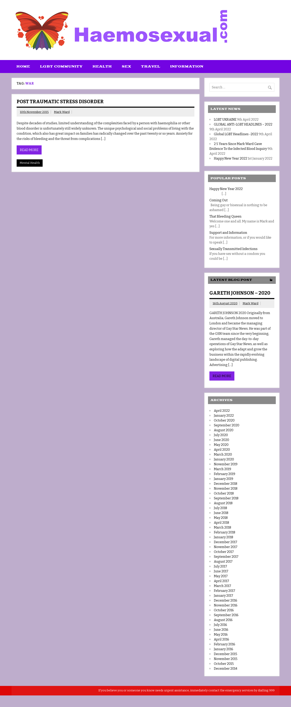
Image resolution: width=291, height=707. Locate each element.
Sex (126, 66)
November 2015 (225, 659)
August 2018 (223, 503)
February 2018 (224, 532)
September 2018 (226, 498)
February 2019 (224, 474)
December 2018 (225, 484)
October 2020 (224, 420)
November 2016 (225, 605)
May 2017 (221, 576)
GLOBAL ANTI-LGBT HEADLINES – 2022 (243, 124)
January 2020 (224, 459)
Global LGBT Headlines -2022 (236, 134)
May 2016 (221, 634)
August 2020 (223, 430)
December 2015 (225, 654)
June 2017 (221, 571)
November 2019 (225, 464)
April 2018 (221, 523)
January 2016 (223, 649)
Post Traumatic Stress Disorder (60, 101)
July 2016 (220, 625)
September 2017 (226, 557)
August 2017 (223, 561)
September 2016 (226, 615)
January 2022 (224, 415)
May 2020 (221, 445)
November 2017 (225, 547)
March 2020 (223, 454)
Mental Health (30, 163)
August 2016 (223, 620)
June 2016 (221, 630)
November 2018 (225, 488)
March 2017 (222, 586)
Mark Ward (62, 112)
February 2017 (224, 591)
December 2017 (225, 542)
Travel (150, 66)
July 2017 (220, 566)
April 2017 (221, 581)
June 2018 (221, 513)
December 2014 (225, 669)
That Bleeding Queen (225, 216)
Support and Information (228, 233)
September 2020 (226, 425)
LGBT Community (61, 66)
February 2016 (224, 644)
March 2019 (222, 469)
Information (186, 66)
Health (102, 66)
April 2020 (222, 450)
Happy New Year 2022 (230, 158)
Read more (29, 150)
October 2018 (224, 493)
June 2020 (221, 440)
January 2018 (223, 537)
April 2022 (222, 411)
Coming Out (218, 200)
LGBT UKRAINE (225, 119)
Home (23, 66)
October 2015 (224, 664)
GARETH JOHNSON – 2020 (239, 293)
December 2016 (225, 600)
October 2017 (224, 552)
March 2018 (222, 527)
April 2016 (221, 639)
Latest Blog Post (231, 280)
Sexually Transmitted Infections (233, 249)
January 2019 (223, 479)
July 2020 (221, 435)
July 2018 (220, 508)
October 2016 (224, 610)
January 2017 (223, 596)
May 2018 (221, 518)
